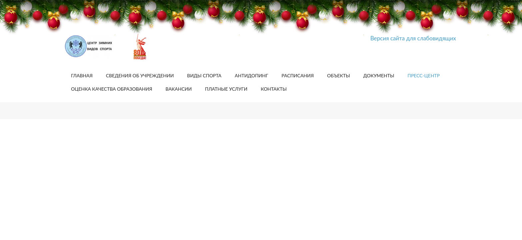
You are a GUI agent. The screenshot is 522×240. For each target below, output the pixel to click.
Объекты (338, 75)
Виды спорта (204, 75)
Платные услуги (226, 89)
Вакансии (178, 89)
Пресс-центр (424, 75)
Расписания (298, 75)
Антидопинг (251, 75)
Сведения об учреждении (140, 75)
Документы (378, 75)
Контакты (274, 89)
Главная (82, 75)
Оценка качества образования (111, 89)
